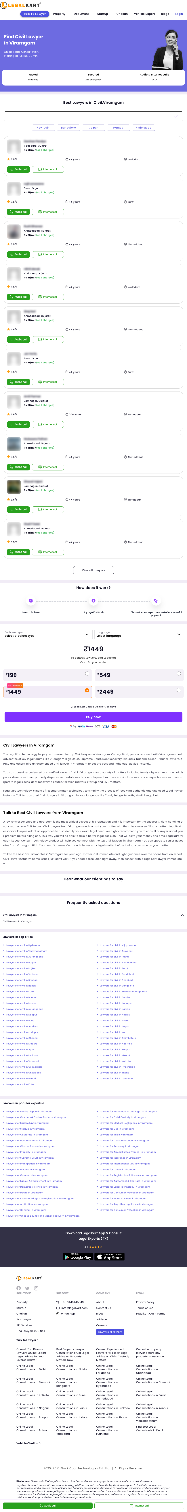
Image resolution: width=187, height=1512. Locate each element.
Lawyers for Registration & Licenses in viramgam (128, 1175)
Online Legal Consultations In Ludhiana (107, 1430)
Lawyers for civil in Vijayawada (118, 945)
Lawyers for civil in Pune (20, 1020)
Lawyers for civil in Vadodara (23, 974)
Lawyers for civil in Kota (20, 991)
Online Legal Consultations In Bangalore (67, 1382)
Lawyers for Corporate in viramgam (27, 1134)
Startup (103, 14)
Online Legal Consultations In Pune (71, 1393)
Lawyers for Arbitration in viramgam (27, 1204)
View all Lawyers (93, 570)
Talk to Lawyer (27, 1340)
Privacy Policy (145, 1302)
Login (179, 14)
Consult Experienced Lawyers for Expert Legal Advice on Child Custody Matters (112, 1354)
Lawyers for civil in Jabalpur (116, 1003)
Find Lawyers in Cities (30, 1331)
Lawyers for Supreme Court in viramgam (30, 1158)
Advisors (102, 1319)
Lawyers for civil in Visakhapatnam (26, 951)
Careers (101, 1325)
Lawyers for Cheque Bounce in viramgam (30, 1146)
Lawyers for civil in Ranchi (21, 985)
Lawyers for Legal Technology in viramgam (125, 1187)
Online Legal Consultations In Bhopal (32, 1415)
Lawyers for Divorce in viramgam (25, 1169)
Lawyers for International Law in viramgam (125, 1163)
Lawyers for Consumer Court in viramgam (124, 1140)
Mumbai (118, 127)
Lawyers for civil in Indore (21, 1003)
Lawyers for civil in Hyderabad (23, 945)
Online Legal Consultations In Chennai (153, 1380)
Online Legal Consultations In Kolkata (32, 1393)
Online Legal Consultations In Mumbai (33, 1380)
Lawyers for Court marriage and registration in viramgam (40, 1198)
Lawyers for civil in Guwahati (116, 951)
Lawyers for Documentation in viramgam (30, 1140)
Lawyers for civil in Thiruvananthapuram (123, 991)
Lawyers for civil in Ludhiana (116, 1078)
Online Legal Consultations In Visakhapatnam (147, 1417)
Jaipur (93, 127)
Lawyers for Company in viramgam (26, 1175)
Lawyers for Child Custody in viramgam (123, 1117)
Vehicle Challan (28, 1443)
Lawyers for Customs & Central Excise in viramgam (36, 1117)
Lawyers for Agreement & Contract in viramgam (128, 1181)
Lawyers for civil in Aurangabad (24, 956)
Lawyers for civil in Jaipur (114, 1026)
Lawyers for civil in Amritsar (22, 1026)
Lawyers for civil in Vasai (114, 1020)
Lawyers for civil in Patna (114, 956)
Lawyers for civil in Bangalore (117, 985)
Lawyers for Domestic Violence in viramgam (32, 1187)
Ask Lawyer (23, 1319)
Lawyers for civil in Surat (114, 968)
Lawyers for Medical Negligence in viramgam (126, 1123)
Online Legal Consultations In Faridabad (107, 1369)
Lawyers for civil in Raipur (21, 962)
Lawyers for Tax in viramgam (116, 1134)
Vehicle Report (144, 14)
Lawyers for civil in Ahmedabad (118, 962)
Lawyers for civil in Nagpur (21, 1014)
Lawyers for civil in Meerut (115, 1055)
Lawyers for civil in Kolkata (115, 1061)
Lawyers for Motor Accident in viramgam (123, 1198)
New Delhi (43, 127)
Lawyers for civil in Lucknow (22, 1055)
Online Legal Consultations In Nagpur (32, 1406)
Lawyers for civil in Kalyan (115, 1009)
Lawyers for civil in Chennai (22, 1038)
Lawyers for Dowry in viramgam (24, 1192)
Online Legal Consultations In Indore (72, 1415)
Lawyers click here (110, 1332)
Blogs (165, 14)
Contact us (103, 1308)
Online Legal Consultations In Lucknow (113, 1406)
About (100, 1302)
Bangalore (68, 127)
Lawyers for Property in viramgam (26, 1152)
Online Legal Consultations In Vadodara (67, 1430)
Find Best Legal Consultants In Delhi (149, 1428)
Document (82, 14)
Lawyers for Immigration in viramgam (28, 1163)
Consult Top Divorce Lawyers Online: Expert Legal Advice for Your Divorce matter (31, 1354)
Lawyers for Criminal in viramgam (26, 1210)
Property (60, 14)
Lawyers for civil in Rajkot (21, 968)
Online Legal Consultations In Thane (111, 1415)
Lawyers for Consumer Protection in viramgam (127, 1192)
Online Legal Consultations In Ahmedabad (107, 1395)
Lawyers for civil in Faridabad (117, 974)
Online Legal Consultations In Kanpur (152, 1406)
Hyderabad (144, 127)
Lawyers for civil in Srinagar (22, 980)
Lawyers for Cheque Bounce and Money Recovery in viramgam (43, 1216)
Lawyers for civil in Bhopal (21, 997)
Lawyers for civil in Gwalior (115, 997)
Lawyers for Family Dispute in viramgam (29, 1111)
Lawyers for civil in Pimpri (21, 1078)
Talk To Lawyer (35, 14)
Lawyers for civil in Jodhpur (22, 1032)
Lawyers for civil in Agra (20, 1049)
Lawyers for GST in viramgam (117, 1129)
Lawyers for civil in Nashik (115, 1014)
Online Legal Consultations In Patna (31, 1428)
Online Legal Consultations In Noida (71, 1367)
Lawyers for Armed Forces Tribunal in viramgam (128, 1152)
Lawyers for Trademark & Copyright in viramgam (128, 1111)
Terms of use (144, 1308)
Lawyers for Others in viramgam (118, 1169)
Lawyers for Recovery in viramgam (120, 1146)
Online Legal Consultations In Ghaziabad (147, 1369)
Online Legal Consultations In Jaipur (71, 1406)
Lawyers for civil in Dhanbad (116, 980)
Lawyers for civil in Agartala (116, 1043)
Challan (122, 14)
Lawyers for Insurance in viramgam (120, 1158)
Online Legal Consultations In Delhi (31, 1367)
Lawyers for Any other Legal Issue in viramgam (127, 1204)
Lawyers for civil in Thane (114, 1072)
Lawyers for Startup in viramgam (25, 1129)
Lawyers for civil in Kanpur (115, 1049)
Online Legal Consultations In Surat (151, 1393)
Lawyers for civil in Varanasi (22, 1061)
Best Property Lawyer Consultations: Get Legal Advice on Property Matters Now (72, 1354)
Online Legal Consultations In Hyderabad (107, 1382)
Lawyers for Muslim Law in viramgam (27, 1123)
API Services (24, 1325)
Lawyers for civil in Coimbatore (118, 1038)
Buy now (93, 717)
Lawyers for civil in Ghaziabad (23, 1072)
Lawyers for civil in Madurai (22, 1043)
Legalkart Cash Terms (150, 1313)
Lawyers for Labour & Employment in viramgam (34, 1181)
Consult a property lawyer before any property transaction (150, 1352)
